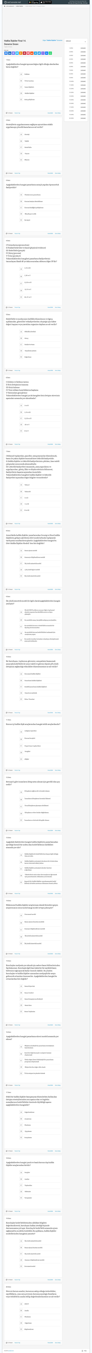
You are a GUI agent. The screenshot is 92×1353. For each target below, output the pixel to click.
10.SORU (77, 81)
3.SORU (77, 56)
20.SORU (77, 118)
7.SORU (77, 70)
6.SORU (77, 67)
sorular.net (11, 1350)
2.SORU (77, 52)
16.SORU (77, 103)
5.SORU (77, 63)
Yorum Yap (17, 113)
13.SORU (77, 92)
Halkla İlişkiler (19, 6)
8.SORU (77, 74)
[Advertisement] (46, 21)
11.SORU (77, 85)
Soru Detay (58, 113)
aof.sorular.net (9, 6)
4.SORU (77, 59)
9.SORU (77, 78)
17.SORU (77, 107)
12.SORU (77, 89)
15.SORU (77, 100)
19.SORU (77, 115)
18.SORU (77, 111)
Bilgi (84, 1350)
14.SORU (77, 96)
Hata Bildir (50, 113)
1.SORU (77, 48)
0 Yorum (9, 113)
